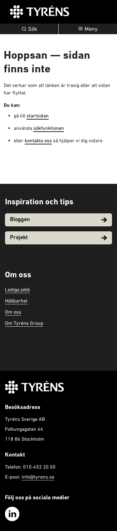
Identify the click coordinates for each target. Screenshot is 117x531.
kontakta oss (38, 140)
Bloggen (58, 220)
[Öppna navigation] (88, 29)
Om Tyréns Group (24, 323)
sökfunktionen (48, 128)
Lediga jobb (17, 289)
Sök (29, 28)
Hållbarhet (16, 300)
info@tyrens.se (38, 476)
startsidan (38, 115)
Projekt (58, 238)
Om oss (13, 312)
